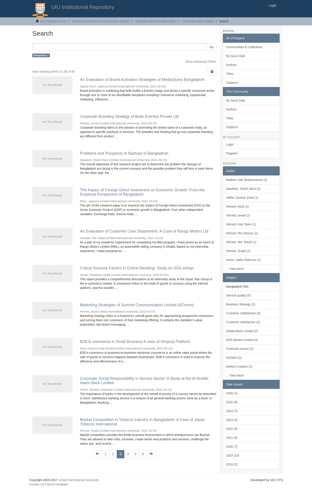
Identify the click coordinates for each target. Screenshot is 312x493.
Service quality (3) (238, 295)
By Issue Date (235, 56)
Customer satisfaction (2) (243, 322)
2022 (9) (232, 429)
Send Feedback (57, 484)
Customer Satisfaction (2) (243, 313)
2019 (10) (232, 455)
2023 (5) (232, 420)
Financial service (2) (239, 349)
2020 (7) (232, 446)
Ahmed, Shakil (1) (238, 251)
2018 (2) (232, 464)
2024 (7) (232, 411)
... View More (235, 268)
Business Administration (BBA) (156, 21)
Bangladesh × (41, 55)
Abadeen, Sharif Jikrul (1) (243, 188)
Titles (229, 73)
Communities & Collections (244, 47)
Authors (231, 65)
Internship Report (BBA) (198, 21)
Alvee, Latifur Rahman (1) (243, 260)
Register (232, 153)
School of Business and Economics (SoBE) (101, 21)
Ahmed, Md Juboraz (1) (242, 233)
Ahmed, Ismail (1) (238, 215)
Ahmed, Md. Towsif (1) (241, 242)
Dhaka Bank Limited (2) (242, 331)
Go (211, 47)
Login (230, 144)
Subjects (232, 82)
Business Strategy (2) (240, 304)
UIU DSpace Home (53, 21)
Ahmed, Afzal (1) (237, 206)
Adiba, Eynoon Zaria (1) (242, 197)
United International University (78, 480)
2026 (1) (232, 393)
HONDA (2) (234, 357)
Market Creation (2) (239, 366)
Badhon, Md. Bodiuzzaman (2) (246, 180)
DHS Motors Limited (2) (242, 340)
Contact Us (36, 484)
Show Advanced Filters (200, 61)
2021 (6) (232, 437)
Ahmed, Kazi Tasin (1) (241, 224)
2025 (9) (232, 402)
